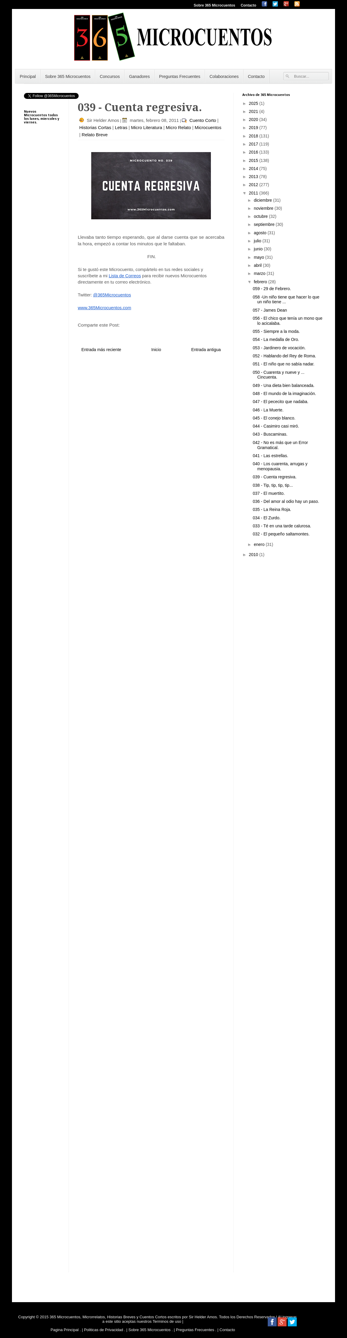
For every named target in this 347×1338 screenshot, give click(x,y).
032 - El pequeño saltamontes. (281, 534)
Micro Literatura (146, 127)
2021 (254, 111)
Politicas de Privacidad (103, 1330)
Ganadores (139, 76)
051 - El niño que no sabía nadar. (283, 364)
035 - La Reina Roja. (272, 509)
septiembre (265, 224)
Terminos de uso (167, 1321)
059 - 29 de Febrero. (272, 288)
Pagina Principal (65, 1330)
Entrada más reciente (101, 349)
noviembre (264, 208)
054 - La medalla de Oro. (276, 339)
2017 (254, 144)
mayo (259, 257)
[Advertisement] (42, 278)
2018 (254, 136)
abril (258, 265)
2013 (254, 176)
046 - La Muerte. (268, 410)
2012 (254, 184)
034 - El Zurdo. (267, 517)
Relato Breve (95, 134)
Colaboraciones (223, 76)
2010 (254, 554)
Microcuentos (208, 127)
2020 (254, 119)
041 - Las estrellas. (270, 455)
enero (260, 544)
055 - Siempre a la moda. (276, 331)
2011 (254, 193)
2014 (254, 168)
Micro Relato (178, 127)
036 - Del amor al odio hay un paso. (286, 501)
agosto (260, 232)
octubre (261, 216)
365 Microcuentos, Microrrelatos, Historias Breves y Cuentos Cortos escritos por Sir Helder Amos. (134, 1317)
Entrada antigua (206, 349)
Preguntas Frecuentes (179, 76)
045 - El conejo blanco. (274, 418)
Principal (28, 76)
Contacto (248, 5)
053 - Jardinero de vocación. (279, 347)
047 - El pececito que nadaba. (280, 401)
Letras (121, 127)
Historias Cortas (95, 127)
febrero (261, 281)
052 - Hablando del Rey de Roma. (284, 355)
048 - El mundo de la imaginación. (284, 393)
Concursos (110, 76)
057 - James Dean (270, 310)
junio (259, 249)
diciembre (263, 200)
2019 (254, 127)
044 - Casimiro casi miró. (276, 426)
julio (258, 240)
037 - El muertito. (269, 493)
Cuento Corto (202, 120)
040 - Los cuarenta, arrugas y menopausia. (280, 466)
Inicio (156, 349)
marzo (260, 273)
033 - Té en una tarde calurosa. (282, 525)
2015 (254, 160)
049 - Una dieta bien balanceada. (283, 385)
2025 (254, 103)
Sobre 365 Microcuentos (214, 5)
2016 (254, 152)
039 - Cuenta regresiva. (274, 476)
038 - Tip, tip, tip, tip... (273, 485)
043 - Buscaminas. (270, 434)
